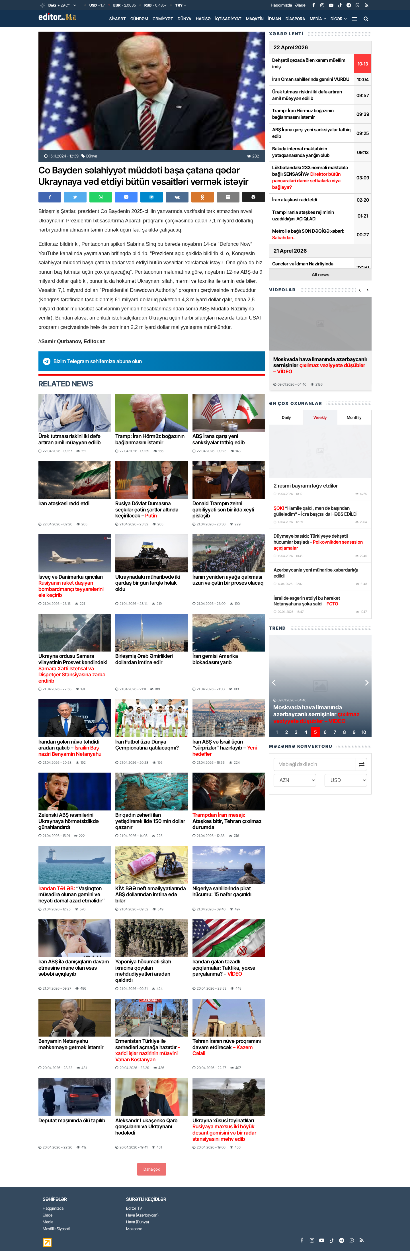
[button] (253, 197)
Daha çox (152, 1169)
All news (320, 274)
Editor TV (134, 1208)
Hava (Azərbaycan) (142, 1215)
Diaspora (295, 18)
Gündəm (139, 18)
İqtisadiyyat (228, 18)
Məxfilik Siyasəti (56, 1229)
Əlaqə (300, 5)
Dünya (184, 18)
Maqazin (255, 18)
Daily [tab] (286, 417)
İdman (274, 18)
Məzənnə (134, 1229)
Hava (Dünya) (137, 1222)
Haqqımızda (281, 5)
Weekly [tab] (320, 417)
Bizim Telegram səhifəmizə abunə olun (98, 361)
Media (316, 18)
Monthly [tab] (354, 417)
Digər (337, 18)
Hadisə (203, 18)
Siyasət (117, 18)
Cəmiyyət (163, 18)
